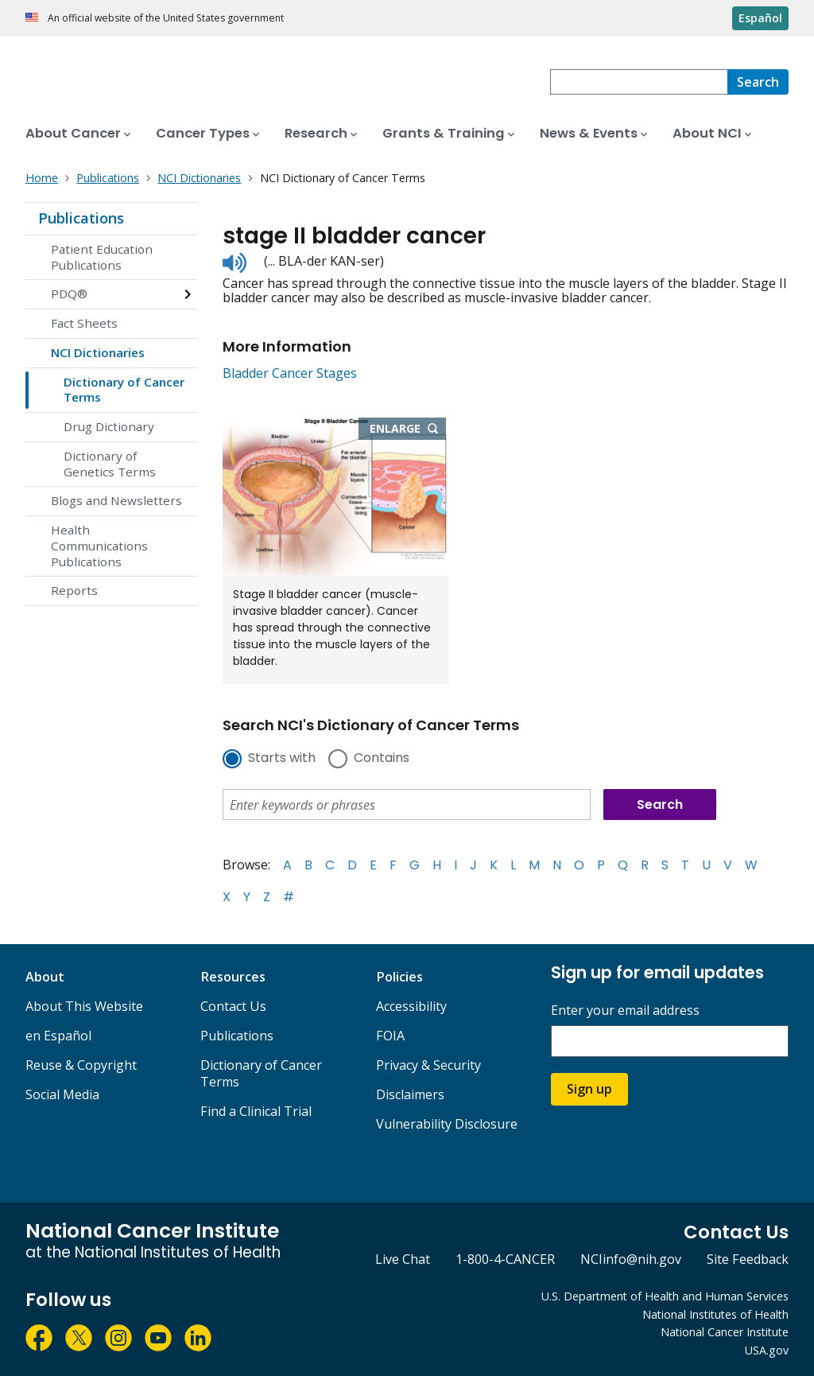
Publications (81, 217)
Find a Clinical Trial (256, 1111)
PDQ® (69, 293)
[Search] (758, 82)
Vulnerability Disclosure (446, 1124)
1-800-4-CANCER (505, 1259)
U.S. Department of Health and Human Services (665, 1296)
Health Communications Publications (99, 545)
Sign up (589, 1089)
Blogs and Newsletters (116, 500)
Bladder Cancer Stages (290, 373)
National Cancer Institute (725, 1331)
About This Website (84, 1006)
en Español (58, 1035)
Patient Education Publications (102, 257)
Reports (74, 590)
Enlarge (408, 429)
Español (760, 17)
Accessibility (411, 1006)
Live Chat (402, 1259)
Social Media (62, 1094)
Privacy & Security (428, 1065)
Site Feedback (748, 1259)
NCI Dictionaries (98, 352)
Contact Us (233, 1006)
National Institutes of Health (715, 1314)
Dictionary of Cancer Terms (124, 390)
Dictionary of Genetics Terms (110, 464)
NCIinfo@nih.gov (630, 1259)
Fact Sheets (84, 323)
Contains (381, 759)
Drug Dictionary (109, 426)
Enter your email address (625, 1010)
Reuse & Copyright (81, 1065)
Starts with (282, 759)
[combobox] (638, 82)
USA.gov (767, 1350)
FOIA (390, 1035)
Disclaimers (410, 1094)
